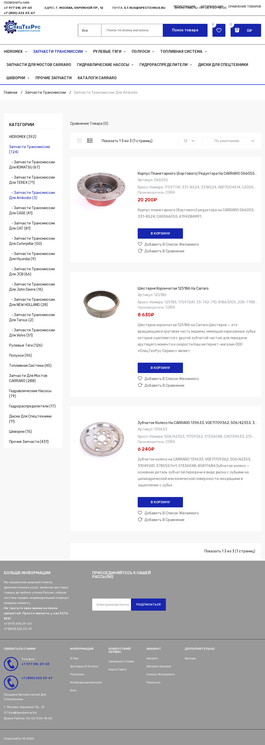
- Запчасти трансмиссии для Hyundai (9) (32, 256)
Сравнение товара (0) (89, 123)
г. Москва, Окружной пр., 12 (79, 8)
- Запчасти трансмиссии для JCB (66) (32, 271)
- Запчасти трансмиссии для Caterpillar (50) (32, 241)
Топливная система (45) (30, 365)
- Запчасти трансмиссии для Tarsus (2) (32, 317)
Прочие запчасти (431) (29, 442)
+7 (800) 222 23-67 (19, 13)
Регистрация (184, 6)
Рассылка (153, 682)
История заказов (158, 666)
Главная (10, 92)
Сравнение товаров (244, 6)
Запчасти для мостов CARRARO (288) (28, 378)
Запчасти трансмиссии (45, 92)
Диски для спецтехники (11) (30, 419)
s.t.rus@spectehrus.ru (20, 712)
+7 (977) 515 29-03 (18, 623)
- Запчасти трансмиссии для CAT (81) (32, 226)
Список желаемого (160, 674)
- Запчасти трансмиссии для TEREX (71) (32, 180)
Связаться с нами (121, 661)
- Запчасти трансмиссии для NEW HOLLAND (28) (32, 302)
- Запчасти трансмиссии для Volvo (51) (32, 333)
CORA (170, 192)
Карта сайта (117, 669)
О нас (74, 658)
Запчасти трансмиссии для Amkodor (106, 92)
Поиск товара (185, 30)
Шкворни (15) (20, 431)
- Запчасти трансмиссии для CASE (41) (32, 210)
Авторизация (212, 6)
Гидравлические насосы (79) (30, 393)
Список (90, 140)
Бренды (190, 658)
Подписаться (148, 604)
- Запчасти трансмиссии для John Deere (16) (32, 287)
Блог (73, 690)
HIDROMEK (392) (22, 137)
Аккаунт (152, 658)
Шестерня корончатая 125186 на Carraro (173, 288)
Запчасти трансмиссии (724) (29, 149)
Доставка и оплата (84, 666)
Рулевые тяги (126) (25, 345)
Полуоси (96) (20, 355)
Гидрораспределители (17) (32, 406)
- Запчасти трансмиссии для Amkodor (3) (32, 195)
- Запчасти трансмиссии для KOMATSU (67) (32, 165)
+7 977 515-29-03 (18, 8)
